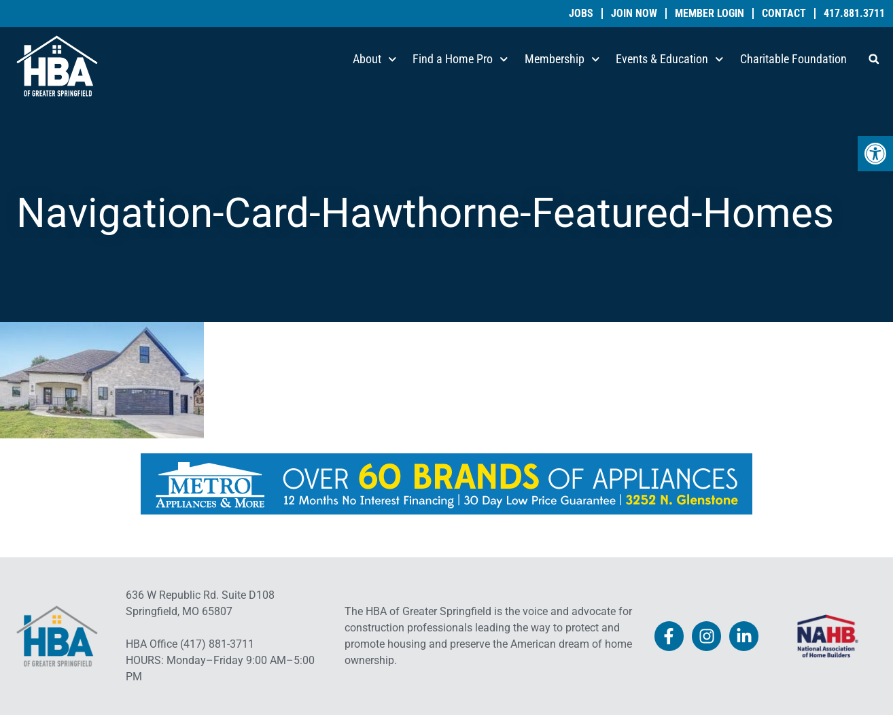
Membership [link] (562, 59)
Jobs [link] (581, 13)
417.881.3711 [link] (854, 13)
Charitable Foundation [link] (793, 59)
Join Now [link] (634, 13)
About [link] (375, 59)
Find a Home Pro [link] (460, 59)
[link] (875, 153)
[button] (874, 59)
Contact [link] (784, 13)
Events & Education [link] (670, 59)
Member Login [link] (709, 13)
